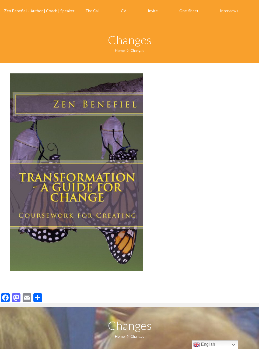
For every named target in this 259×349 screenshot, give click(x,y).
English (204, 344)
